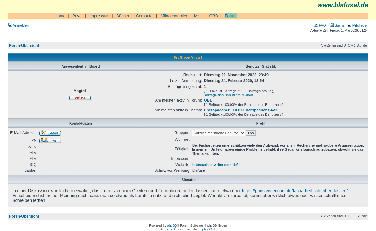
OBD (213, 15)
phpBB (172, 225)
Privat (77, 15)
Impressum (99, 15)
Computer (145, 15)
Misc (198, 15)
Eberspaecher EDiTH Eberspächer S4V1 (240, 110)
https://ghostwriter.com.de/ (215, 164)
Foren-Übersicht (24, 45)
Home (60, 15)
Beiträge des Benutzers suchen (228, 95)
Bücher (122, 15)
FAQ (320, 25)
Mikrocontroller (174, 15)
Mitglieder (358, 25)
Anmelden (18, 25)
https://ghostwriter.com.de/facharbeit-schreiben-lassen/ (295, 190)
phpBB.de (209, 229)
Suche (337, 25)
